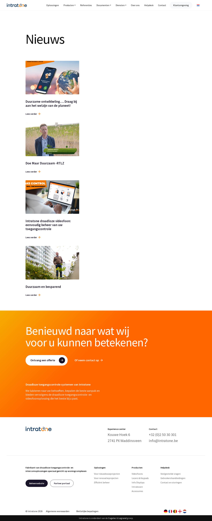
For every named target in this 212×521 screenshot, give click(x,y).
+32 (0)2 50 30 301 (163, 434)
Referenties (86, 5)
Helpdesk (148, 5)
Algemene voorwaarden (57, 511)
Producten (68, 5)
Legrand (122, 518)
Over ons (135, 5)
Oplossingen (52, 5)
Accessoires (137, 491)
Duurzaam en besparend (43, 287)
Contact (162, 5)
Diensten (120, 5)
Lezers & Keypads (140, 478)
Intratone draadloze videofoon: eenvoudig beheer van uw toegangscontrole (48, 225)
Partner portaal (62, 483)
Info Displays (138, 482)
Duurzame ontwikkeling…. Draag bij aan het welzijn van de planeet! (51, 103)
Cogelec (112, 518)
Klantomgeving (181, 5)
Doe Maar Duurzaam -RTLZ (45, 163)
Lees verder (33, 113)
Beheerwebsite (36, 483)
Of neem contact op (89, 360)
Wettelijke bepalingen (87, 511)
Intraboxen (137, 486)
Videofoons (137, 473)
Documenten (102, 5)
